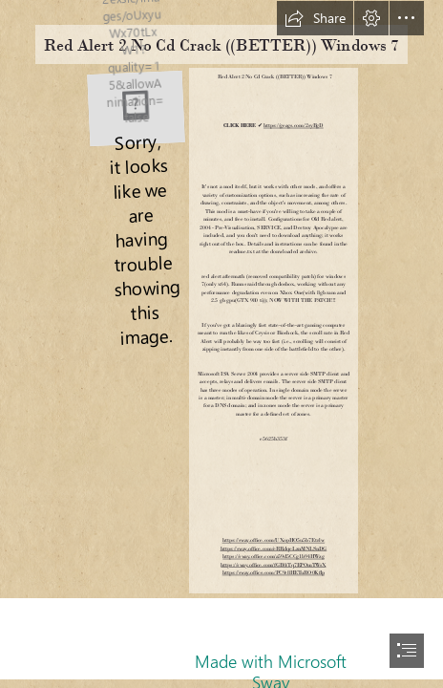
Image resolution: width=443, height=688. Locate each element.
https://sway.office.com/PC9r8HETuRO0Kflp (273, 573)
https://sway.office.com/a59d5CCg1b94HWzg (273, 556)
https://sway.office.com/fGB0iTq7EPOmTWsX (273, 564)
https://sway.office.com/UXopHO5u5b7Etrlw (274, 540)
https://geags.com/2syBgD (294, 125)
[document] (221, 344)
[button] (315, 18)
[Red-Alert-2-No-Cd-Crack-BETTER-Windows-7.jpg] (135, 106)
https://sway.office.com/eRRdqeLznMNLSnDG (274, 549)
